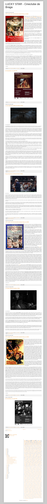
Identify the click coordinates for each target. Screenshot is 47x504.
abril (7, 470)
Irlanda (37, 477)
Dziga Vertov (28, 473)
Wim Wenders (31, 464)
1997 (37, 442)
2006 (37, 453)
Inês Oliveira (29, 477)
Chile (33, 458)
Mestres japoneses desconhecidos (27, 455)
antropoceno (35, 496)
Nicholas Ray (39, 445)
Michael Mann (33, 485)
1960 (29, 442)
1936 (41, 456)
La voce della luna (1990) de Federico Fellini (14, 105)
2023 (6, 451)
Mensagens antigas (39, 429)
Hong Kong (27, 460)
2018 (6, 475)
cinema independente (39, 451)
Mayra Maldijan (29, 485)
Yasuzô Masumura (30, 496)
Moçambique (33, 486)
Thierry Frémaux (33, 494)
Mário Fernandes (39, 462)
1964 (31, 442)
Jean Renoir (33, 445)
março (7, 471)
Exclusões (26, 459)
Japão (39, 440)
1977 (34, 444)
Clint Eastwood (35, 458)
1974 (28, 443)
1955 (35, 441)
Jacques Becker (36, 460)
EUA (25, 440)
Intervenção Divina (25, 477)
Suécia (27, 442)
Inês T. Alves (32, 477)
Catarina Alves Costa (30, 458)
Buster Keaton (30, 470)
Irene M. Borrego (34, 477)
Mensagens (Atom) (10, 430)
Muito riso (36, 462)
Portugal (33, 440)
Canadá (28, 449)
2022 (6, 452)
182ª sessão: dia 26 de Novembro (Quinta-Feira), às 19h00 (17, 222)
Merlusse (35, 17)
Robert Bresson (25, 456)
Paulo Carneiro (28, 489)
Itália (13, 171)
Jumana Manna (40, 481)
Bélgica (38, 443)
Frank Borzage (29, 445)
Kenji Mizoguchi (37, 447)
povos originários (25, 498)
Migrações (32, 455)
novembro (8, 456)
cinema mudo (40, 464)
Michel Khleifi (40, 485)
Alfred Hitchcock (31, 457)
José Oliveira (34, 447)
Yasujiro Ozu (31, 456)
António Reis (25, 449)
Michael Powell (36, 485)
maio (7, 469)
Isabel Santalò (40, 477)
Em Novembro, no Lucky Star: (11, 398)
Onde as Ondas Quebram (32, 488)
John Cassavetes (31, 447)
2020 (6, 454)
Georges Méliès (37, 475)
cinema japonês (34, 456)
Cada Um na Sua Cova (34, 470)
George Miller (31, 475)
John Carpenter (39, 479)
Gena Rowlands (27, 475)
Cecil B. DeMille (33, 471)
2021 (6, 453)
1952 (26, 444)
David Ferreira (34, 472)
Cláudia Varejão (39, 458)
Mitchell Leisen (30, 486)
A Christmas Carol (33, 466)
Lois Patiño (31, 483)
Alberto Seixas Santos (27, 457)
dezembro (8, 455)
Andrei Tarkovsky (25, 468)
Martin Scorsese (30, 462)
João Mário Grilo (29, 481)
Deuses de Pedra (37, 472)
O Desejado (29, 487)
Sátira (27, 494)
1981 (24, 453)
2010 (39, 442)
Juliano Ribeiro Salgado (37, 481)
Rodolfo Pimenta (34, 491)
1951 (26, 443)
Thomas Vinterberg (40, 494)
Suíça (24, 444)
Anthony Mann (36, 457)
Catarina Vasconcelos (29, 471)
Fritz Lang (40, 459)
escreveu (40, 246)
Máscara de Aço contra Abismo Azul (38, 486)
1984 (28, 453)
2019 (6, 474)
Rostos (40, 491)
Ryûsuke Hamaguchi (31, 492)
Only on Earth (36, 488)
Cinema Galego (35, 454)
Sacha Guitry (35, 492)
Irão (33, 460)
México (25, 442)
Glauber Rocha (38, 449)
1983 (26, 453)
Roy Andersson (25, 492)
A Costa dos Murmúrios (37, 466)
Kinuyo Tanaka (36, 445)
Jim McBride (28, 479)
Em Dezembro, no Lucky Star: (11, 70)
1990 (36, 444)
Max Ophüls (33, 462)
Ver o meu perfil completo (11, 435)
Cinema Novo (30, 449)
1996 (33, 453)
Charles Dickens (39, 471)
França (12, 171)
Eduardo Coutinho (31, 473)
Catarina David (40, 470)
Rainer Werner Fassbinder (26, 451)
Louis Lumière (33, 483)
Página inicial (24, 429)
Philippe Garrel (31, 490)
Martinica (27, 485)
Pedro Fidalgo (34, 489)
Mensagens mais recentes (8, 429)
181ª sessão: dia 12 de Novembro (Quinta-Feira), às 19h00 (17, 336)
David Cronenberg (30, 472)
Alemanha (33, 441)
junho (7, 468)
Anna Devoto (32, 468)
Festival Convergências (29, 459)
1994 (31, 453)
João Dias (27, 481)
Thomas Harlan (36, 494)
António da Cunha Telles (36, 468)
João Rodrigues (33, 481)
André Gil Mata (29, 468)
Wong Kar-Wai (27, 496)
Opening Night (39, 488)
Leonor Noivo (25, 483)
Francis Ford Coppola (36, 459)
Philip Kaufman (27, 490)
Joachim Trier (30, 479)
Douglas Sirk (25, 473)
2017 (6, 476)
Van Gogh (28, 464)
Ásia (30, 498)
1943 (24, 466)
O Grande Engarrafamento (33, 487)
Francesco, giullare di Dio (27, 18)
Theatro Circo (31, 451)
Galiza (24, 460)
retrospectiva (29, 498)
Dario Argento (27, 472)
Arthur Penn (26, 458)
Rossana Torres (38, 491)
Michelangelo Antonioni (26, 486)
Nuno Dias (27, 487)
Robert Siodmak (28, 491)
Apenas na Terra (39, 468)
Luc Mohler (39, 483)
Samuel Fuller (38, 492)
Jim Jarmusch (28, 447)
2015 (6, 478)
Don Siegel (40, 472)
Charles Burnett (36, 471)
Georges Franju (34, 475)
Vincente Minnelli (34, 451)
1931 (39, 456)
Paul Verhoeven (25, 489)
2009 (39, 453)
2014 (39, 444)
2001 (35, 453)
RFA (13, 218)
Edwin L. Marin (34, 473)
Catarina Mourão (25, 471)
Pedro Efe (31, 489)
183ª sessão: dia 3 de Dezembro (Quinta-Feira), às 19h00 (16, 13)
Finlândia (33, 459)
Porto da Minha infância (39, 490)
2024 (6, 450)
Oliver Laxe (28, 488)
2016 (6, 477)
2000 (30, 443)
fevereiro (8, 472)
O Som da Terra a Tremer (38, 487)
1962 (29, 444)
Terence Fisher (30, 494)
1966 (31, 444)
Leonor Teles (28, 483)
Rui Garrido (28, 492)
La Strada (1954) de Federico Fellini (12, 288)
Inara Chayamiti (30, 460)
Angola (34, 457)
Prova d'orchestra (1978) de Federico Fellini (14, 173)
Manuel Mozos (26, 441)
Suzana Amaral (25, 494)
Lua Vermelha (36, 483)
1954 (33, 442)
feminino (37, 456)
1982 (35, 442)
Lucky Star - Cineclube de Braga (13, 434)
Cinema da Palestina (34, 449)
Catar (37, 470)
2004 (27, 466)
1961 (28, 444)
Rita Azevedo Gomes (39, 455)
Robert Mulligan (25, 491)
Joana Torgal (33, 479)
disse (27, 230)
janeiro (7, 473)
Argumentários (40, 457)
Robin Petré (32, 491)
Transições (28, 456)
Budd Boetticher (32, 454)
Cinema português (39, 441)
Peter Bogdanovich (38, 489)
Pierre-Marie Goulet (34, 490)
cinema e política (36, 464)
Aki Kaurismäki (28, 454)
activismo (33, 496)
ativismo (34, 464)
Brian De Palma (27, 470)
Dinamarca (39, 454)
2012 (37, 444)
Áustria (32, 498)
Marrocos (27, 462)
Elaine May (41, 473)
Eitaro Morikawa (37, 473)
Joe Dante (36, 479)
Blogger (27, 500)
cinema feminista (38, 496)
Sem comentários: (18, 68)
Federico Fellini (10, 171)
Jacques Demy (39, 460)
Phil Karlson (35, 455)
